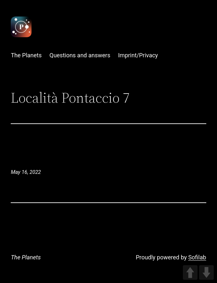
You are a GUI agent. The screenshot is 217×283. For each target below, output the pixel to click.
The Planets (26, 257)
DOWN (206, 272)
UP (190, 272)
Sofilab (197, 257)
